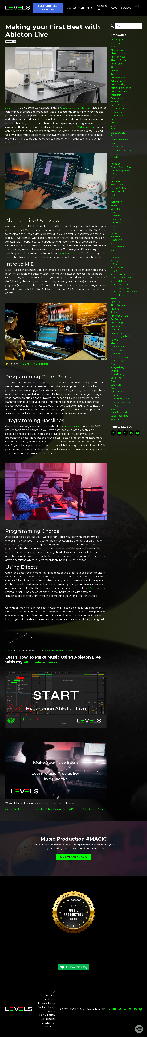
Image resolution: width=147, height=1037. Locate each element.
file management (121, 186)
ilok (113, 217)
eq (112, 174)
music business (120, 301)
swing (114, 428)
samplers (116, 390)
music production (121, 316)
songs (114, 401)
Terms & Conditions (48, 1001)
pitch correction (120, 336)
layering (116, 228)
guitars (115, 193)
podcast (115, 343)
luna (114, 251)
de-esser (116, 132)
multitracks (117, 293)
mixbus (115, 282)
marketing (117, 259)
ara (113, 78)
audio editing (119, 90)
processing (117, 355)
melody (115, 266)
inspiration (117, 220)
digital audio (118, 143)
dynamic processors (123, 163)
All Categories (119, 40)
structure (116, 424)
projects (115, 359)
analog (115, 74)
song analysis (119, 397)
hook (114, 213)
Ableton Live (12, 107)
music (114, 297)
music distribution (122, 305)
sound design (119, 413)
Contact (50, 1030)
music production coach (125, 320)
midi (113, 274)
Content (102, 7)
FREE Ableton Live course (35, 363)
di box (114, 140)
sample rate (118, 386)
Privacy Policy (46, 1007)
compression (119, 124)
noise (114, 328)
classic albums (120, 117)
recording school (121, 370)
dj (112, 147)
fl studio (116, 190)
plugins (115, 340)
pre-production (120, 347)
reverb (115, 374)
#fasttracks (118, 43)
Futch (8, 650)
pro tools (116, 351)
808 (113, 47)
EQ (90, 588)
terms (114, 436)
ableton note (119, 59)
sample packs (119, 382)
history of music (120, 205)
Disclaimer (48, 1026)
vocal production (121, 455)
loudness (116, 243)
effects (115, 170)
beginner (116, 109)
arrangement (119, 82)
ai (112, 70)
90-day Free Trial (87, 127)
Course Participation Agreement (47, 1018)
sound (114, 409)
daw (113, 128)
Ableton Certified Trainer (60, 650)
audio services (119, 97)
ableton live (11, 41)
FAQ (52, 995)
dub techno (118, 159)
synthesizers (118, 432)
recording (117, 367)
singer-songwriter (122, 393)
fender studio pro (121, 182)
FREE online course (44, 661)
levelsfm (116, 236)
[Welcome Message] (139, 1029)
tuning (115, 447)
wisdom (116, 463)
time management (122, 440)
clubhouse (117, 120)
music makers (119, 309)
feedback (117, 178)
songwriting (118, 405)
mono (114, 290)
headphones (118, 201)
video (114, 451)
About (114, 7)
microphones (118, 270)
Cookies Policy (46, 1011)
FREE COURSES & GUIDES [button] (47, 8)
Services (126, 7)
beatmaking (118, 105)
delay (114, 136)
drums (115, 155)
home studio (118, 209)
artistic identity (120, 86)
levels (114, 232)
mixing (115, 286)
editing (115, 166)
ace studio (117, 67)
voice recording (120, 459)
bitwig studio (119, 113)
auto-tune (117, 101)
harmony (116, 197)
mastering (117, 263)
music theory (72, 426)
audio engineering (122, 93)
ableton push (119, 63)
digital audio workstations (78, 107)
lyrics (114, 255)
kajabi (114, 224)
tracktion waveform (123, 443)
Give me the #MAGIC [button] (73, 860)
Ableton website (72, 253)
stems (114, 420)
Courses (71, 7)
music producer (120, 313)
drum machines (120, 151)
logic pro (116, 240)
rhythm (115, 378)
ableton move (119, 55)
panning (116, 332)
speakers (116, 416)
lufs (113, 247)
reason (115, 363)
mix (113, 278)
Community (86, 7)
